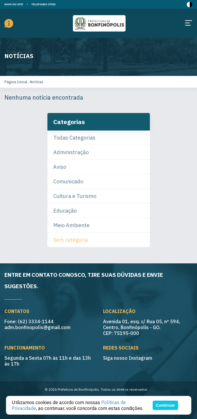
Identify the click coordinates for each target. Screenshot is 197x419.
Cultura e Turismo (74, 196)
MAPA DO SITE (13, 4)
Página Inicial (15, 82)
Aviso (59, 167)
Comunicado (68, 181)
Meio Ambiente (71, 225)
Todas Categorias (74, 137)
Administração (71, 152)
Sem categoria (70, 240)
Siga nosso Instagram (127, 358)
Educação (65, 210)
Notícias (36, 82)
